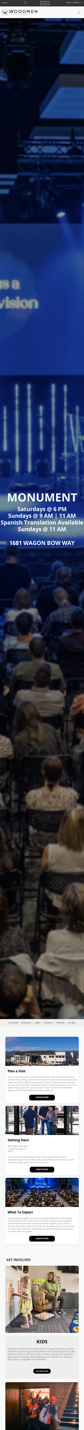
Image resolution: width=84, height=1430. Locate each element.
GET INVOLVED (42, 1371)
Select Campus (73, 2)
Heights (37, 1023)
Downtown (60, 1023)
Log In (44, 3)
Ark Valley (71, 1023)
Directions (42, 1169)
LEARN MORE (42, 1097)
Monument (48, 1023)
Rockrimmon (26, 1023)
